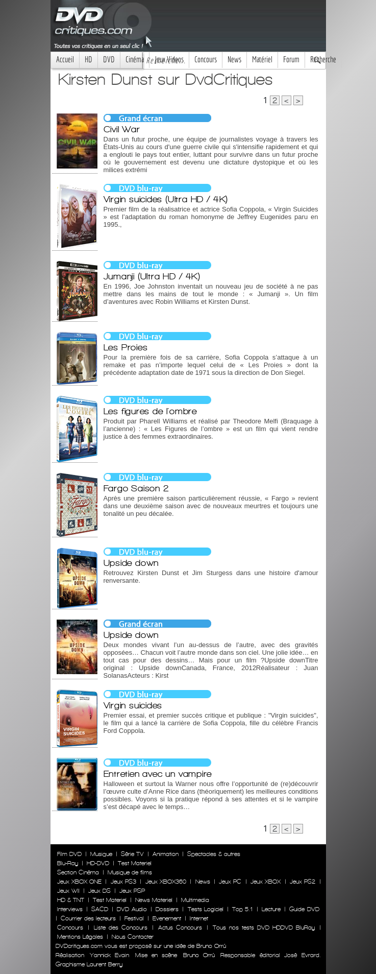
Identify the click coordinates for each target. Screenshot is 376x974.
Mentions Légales (80, 937)
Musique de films (130, 872)
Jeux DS (99, 891)
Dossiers (167, 909)
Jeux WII (68, 891)
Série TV (132, 854)
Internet (199, 918)
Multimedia (195, 900)
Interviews (70, 909)
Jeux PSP (132, 891)
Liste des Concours (120, 927)
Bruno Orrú (199, 955)
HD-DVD (98, 863)
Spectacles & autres (213, 854)
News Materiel (153, 900)
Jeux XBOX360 (165, 881)
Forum (291, 59)
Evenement (167, 918)
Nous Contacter (132, 937)
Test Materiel (135, 863)
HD (88, 59)
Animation (166, 854)
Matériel (262, 59)
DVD (109, 59)
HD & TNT (70, 900)
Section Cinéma (78, 872)
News (234, 59)
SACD (99, 909)
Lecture (271, 909)
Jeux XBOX (265, 881)
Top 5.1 (242, 909)
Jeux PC (230, 881)
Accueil (65, 59)
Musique (101, 854)
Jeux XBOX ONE (79, 881)
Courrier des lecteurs (88, 918)
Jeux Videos (169, 59)
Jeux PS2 (302, 881)
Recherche (323, 59)
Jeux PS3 (123, 881)
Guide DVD (304, 909)
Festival (134, 918)
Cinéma (135, 59)
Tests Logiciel (205, 909)
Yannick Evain (109, 955)
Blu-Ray (67, 863)
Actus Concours (180, 927)
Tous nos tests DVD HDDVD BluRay (264, 927)
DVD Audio (131, 909)
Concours (205, 59)
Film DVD (69, 854)
